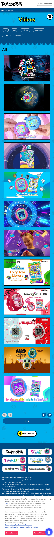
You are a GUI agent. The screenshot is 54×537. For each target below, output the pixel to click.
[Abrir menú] (50, 17)
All (5, 30)
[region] (27, 516)
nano (6, 36)
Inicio (3, 10)
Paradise (18, 36)
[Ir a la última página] (49, 415)
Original (25, 30)
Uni (14, 30)
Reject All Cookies (40, 533)
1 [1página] (25, 421)
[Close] (50, 499)
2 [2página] (28, 421)
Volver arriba (26, 433)
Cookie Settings (11, 533)
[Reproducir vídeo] (27, 68)
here (6, 503)
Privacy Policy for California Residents (18, 525)
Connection (39, 30)
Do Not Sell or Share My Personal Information (21, 527)
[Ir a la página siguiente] (44, 415)
